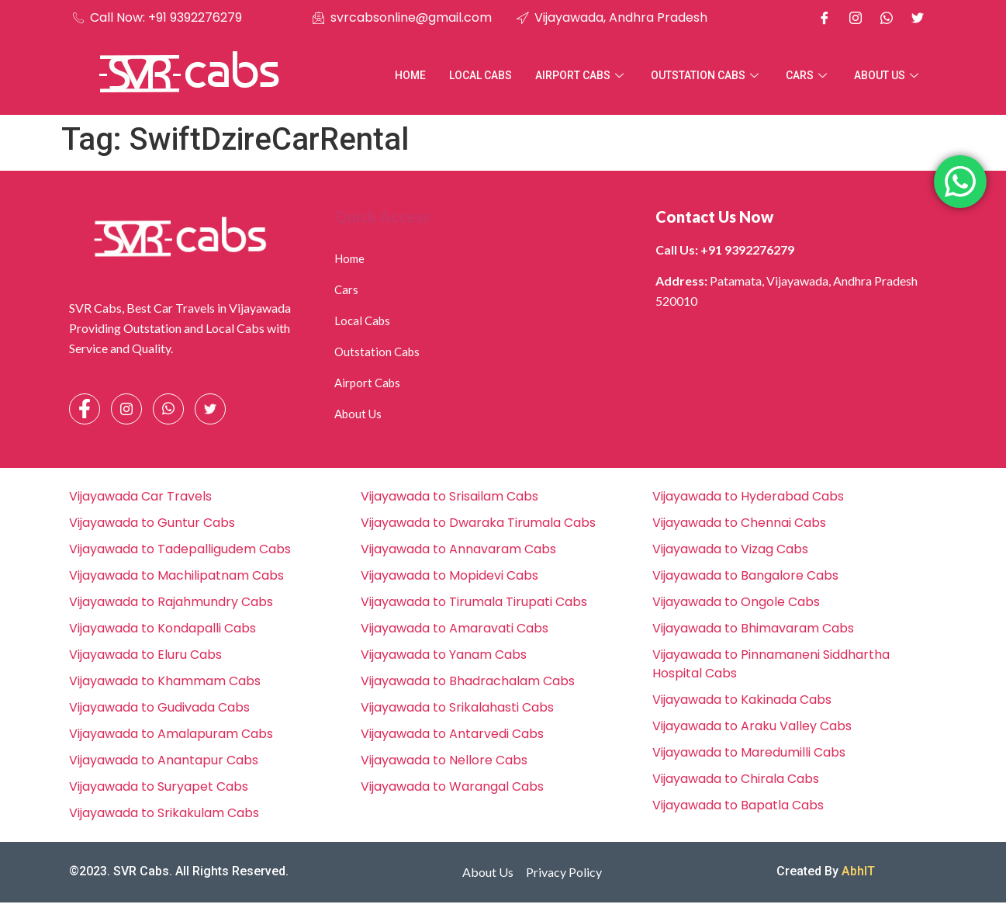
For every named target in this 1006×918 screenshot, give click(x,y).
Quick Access (382, 216)
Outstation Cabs (706, 75)
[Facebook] (824, 17)
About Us (888, 75)
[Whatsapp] (886, 17)
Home (410, 75)
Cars (808, 75)
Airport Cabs (581, 75)
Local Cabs (480, 75)
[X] (917, 17)
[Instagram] (855, 17)
